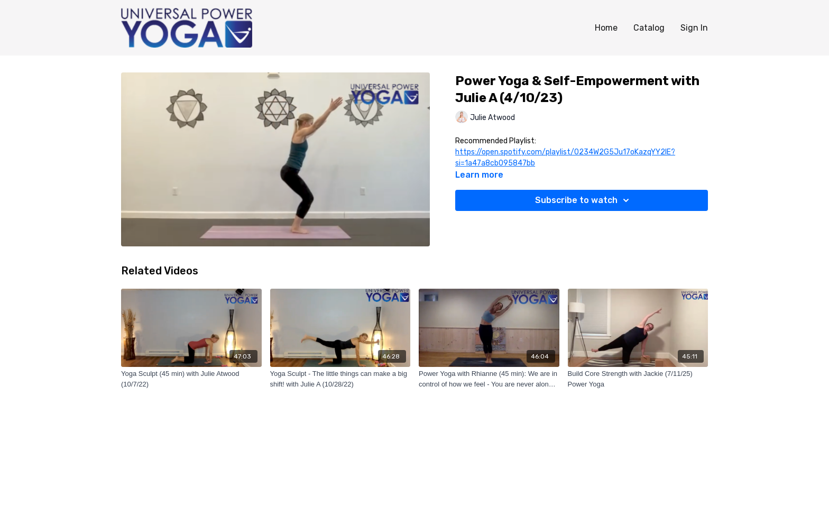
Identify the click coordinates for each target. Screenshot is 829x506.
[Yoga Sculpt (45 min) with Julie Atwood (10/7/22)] (191, 379)
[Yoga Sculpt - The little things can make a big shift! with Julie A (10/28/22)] (340, 379)
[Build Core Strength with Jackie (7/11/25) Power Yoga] (638, 379)
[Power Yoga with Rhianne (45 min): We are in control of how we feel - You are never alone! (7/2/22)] (489, 379)
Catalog (649, 28)
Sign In (694, 28)
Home (606, 28)
